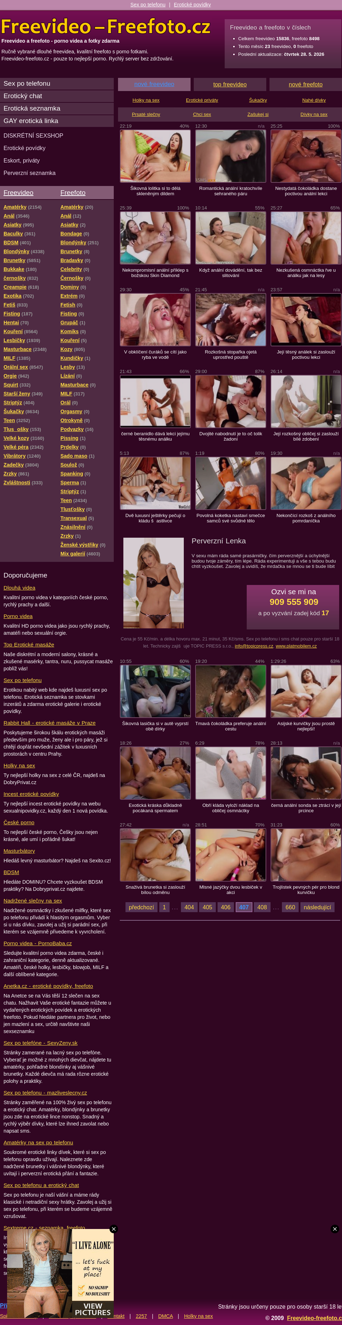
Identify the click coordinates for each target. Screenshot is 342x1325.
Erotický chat (23, 96)
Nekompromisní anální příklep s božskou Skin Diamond (155, 272)
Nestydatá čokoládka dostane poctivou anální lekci (306, 191)
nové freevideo (154, 84)
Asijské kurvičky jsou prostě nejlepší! (306, 726)
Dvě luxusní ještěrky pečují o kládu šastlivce (155, 518)
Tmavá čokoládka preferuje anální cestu (230, 726)
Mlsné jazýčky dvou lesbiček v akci (230, 889)
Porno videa (18, 616)
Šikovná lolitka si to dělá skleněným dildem (155, 191)
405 (207, 907)
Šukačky (258, 100)
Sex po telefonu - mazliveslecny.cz (45, 1093)
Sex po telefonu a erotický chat (41, 1185)
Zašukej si (258, 114)
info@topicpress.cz (254, 646)
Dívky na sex (313, 114)
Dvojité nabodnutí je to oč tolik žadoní (230, 436)
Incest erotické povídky (31, 794)
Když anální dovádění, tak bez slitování (230, 272)
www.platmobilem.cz (296, 646)
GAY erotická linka (31, 120)
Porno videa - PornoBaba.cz (38, 943)
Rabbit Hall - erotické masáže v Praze (50, 723)
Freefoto (72, 192)
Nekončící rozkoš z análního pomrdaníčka (306, 518)
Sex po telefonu (148, 4)
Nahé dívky (314, 100)
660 (290, 907)
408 (262, 907)
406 (226, 907)
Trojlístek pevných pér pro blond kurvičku (306, 889)
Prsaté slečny (146, 114)
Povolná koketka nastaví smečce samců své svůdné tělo (231, 518)
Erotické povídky (192, 4)
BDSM (11, 872)
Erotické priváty (202, 100)
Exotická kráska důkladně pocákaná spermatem (155, 808)
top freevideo (230, 84)
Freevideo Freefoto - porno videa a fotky (106, 26)
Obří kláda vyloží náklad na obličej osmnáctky (230, 808)
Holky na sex (19, 765)
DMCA (165, 1316)
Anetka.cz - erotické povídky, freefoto (48, 986)
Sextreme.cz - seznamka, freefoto (44, 1228)
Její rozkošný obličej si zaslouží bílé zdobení (306, 436)
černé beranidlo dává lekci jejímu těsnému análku (155, 436)
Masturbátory (19, 851)
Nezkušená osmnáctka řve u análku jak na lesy (306, 272)
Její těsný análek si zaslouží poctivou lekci (306, 354)
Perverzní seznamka (30, 173)
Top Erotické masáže (29, 645)
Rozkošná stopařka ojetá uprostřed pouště (231, 354)
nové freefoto (306, 84)
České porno (19, 822)
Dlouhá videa (19, 588)
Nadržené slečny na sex (33, 901)
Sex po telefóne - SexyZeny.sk (41, 1043)
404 (189, 907)
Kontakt (115, 1316)
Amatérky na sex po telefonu (38, 1142)
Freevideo (18, 192)
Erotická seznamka (32, 108)
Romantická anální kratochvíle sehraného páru (230, 191)
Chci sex (202, 114)
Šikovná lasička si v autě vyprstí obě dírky (155, 726)
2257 (141, 1316)
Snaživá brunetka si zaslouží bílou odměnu (155, 889)
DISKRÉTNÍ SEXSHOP (33, 135)
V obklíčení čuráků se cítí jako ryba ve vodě (155, 354)
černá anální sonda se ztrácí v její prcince (306, 808)
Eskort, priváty (22, 160)
